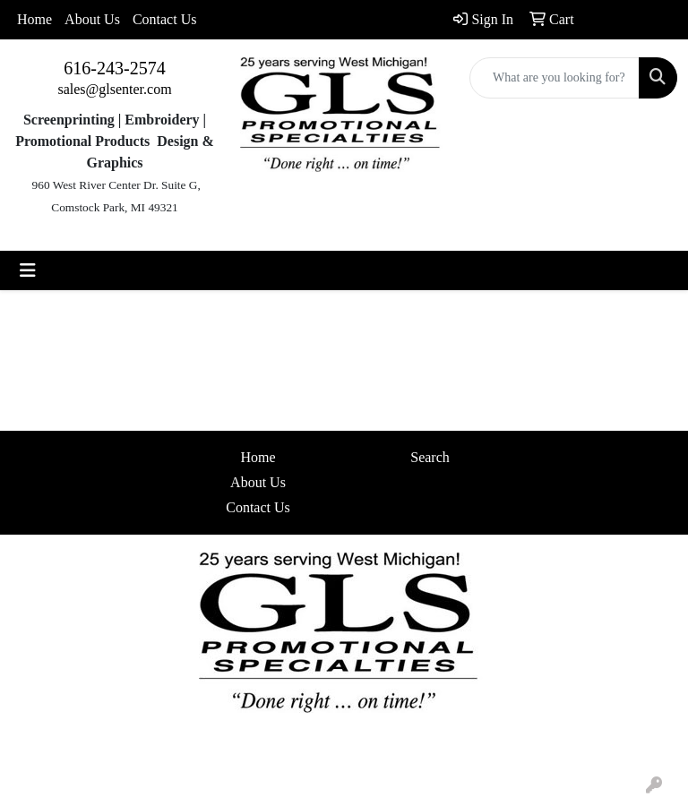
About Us (92, 19)
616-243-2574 (114, 68)
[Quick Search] (554, 78)
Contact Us (165, 19)
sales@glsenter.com (114, 89)
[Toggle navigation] (28, 270)
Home (34, 19)
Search (430, 457)
